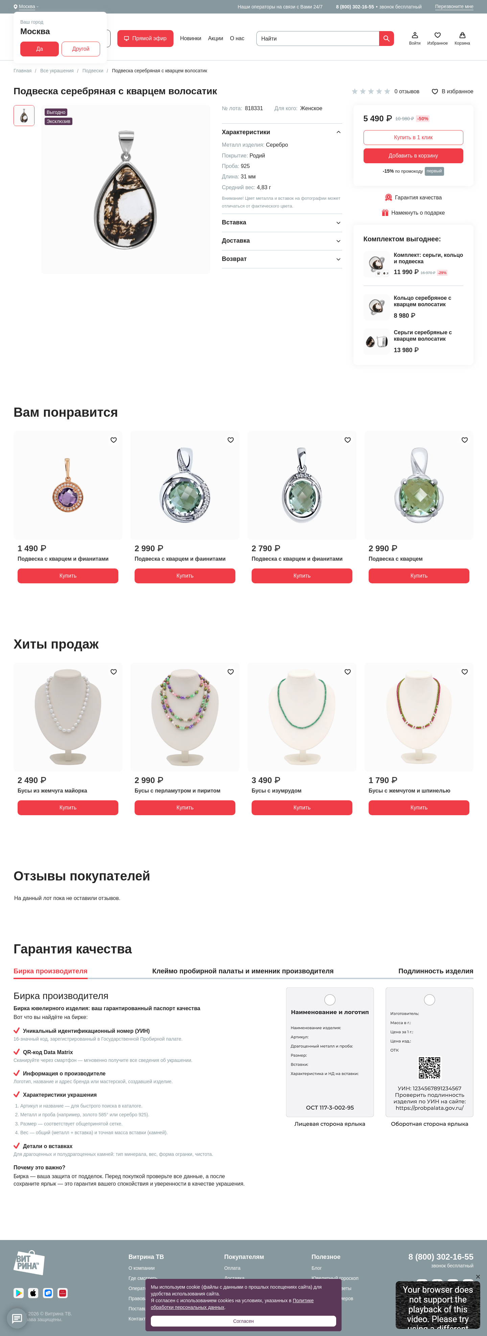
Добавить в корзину (413, 156)
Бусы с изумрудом (277, 791)
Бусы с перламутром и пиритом (178, 791)
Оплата (232, 1268)
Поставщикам (144, 1308)
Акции (215, 38)
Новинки (191, 38)
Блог (316, 1268)
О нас (237, 38)
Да (39, 49)
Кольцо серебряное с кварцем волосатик (422, 301)
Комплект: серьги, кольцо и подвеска (428, 258)
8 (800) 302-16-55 (355, 6)
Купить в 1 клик (413, 137)
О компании (142, 1268)
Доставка (234, 1278)
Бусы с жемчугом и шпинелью (409, 791)
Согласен (243, 1321)
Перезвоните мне (454, 6)
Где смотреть (143, 1278)
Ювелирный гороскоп (334, 1278)
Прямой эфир (145, 38)
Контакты (139, 1318)
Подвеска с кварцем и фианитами (63, 559)
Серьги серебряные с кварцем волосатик (423, 336)
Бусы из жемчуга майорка (52, 791)
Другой (81, 49)
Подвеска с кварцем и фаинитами (180, 559)
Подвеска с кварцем (396, 559)
